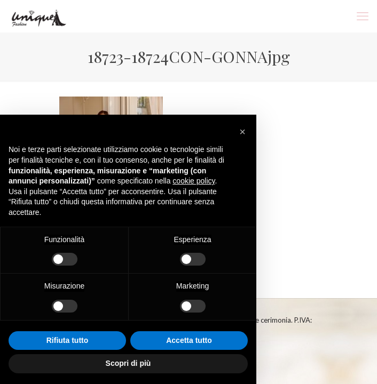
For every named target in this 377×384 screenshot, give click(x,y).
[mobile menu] (363, 16)
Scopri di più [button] (128, 363)
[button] (242, 131)
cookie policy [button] (193, 181)
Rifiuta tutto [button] (67, 340)
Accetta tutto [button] (189, 340)
